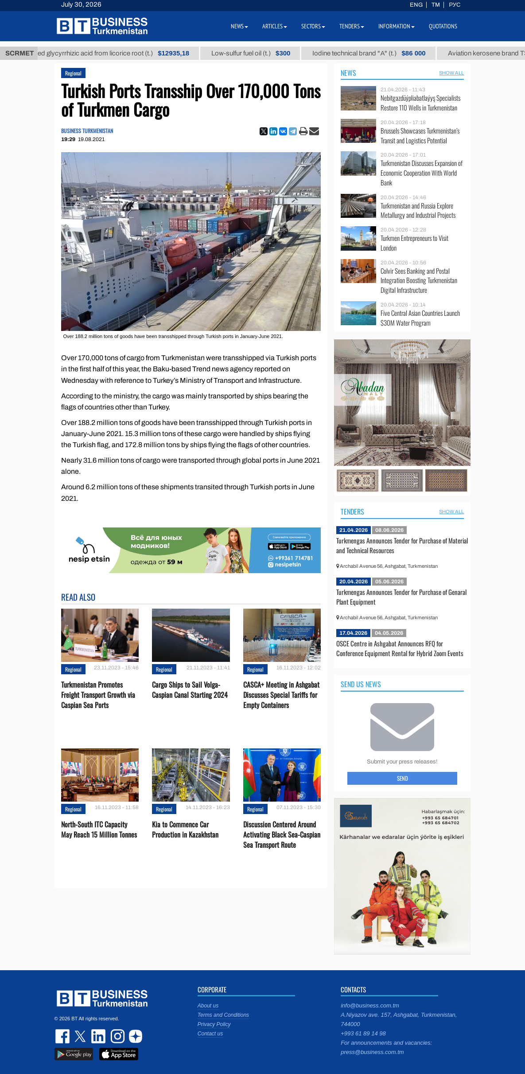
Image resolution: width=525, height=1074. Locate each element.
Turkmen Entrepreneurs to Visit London (414, 242)
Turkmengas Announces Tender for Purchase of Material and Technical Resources (402, 545)
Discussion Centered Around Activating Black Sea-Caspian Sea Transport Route (281, 834)
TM (436, 5)
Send (402, 778)
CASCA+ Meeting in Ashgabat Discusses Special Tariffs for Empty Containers (281, 695)
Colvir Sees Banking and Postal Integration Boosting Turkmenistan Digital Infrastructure (419, 280)
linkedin (99, 1036)
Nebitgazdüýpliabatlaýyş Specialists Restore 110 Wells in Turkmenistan (420, 102)
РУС (454, 5)
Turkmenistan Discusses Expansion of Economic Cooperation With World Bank (422, 172)
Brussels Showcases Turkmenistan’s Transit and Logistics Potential (420, 135)
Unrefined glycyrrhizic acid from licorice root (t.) (118, 53)
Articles (274, 26)
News (348, 72)
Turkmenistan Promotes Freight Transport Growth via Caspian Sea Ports (98, 695)
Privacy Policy (214, 1024)
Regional (73, 73)
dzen (134, 1036)
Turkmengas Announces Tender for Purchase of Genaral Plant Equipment (401, 596)
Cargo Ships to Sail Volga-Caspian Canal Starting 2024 (190, 690)
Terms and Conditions (223, 1015)
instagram (116, 1036)
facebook (63, 1036)
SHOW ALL (451, 72)
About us (208, 1006)
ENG (416, 5)
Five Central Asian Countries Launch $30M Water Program (420, 317)
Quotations (443, 26)
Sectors (313, 26)
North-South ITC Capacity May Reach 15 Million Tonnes (99, 829)
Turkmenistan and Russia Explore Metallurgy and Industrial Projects (418, 210)
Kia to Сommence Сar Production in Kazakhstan (185, 829)
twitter (81, 1036)
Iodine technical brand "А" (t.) (384, 53)
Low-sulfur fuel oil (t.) (266, 53)
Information (396, 26)
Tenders (352, 511)
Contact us (210, 1034)
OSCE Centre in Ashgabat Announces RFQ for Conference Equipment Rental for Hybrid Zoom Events (399, 648)
